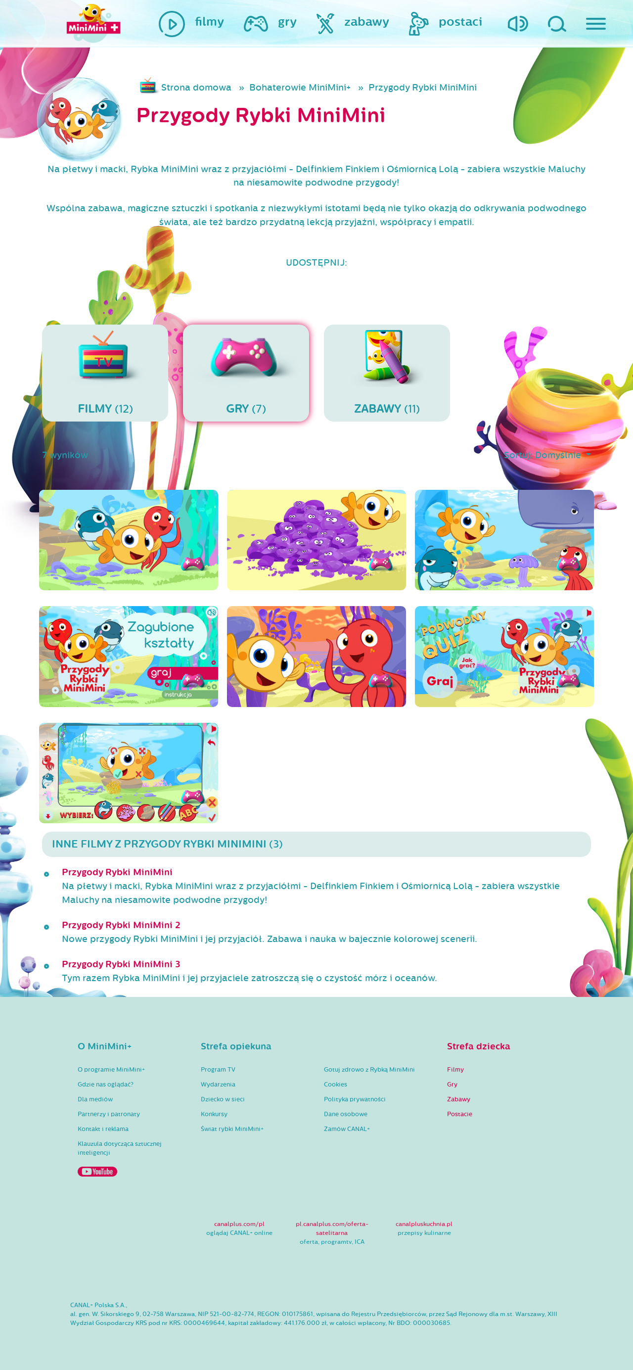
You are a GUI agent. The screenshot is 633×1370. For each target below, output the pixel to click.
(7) (246, 372)
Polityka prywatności (355, 1099)
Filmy (455, 1070)
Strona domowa (196, 87)
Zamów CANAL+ (347, 1129)
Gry (452, 1084)
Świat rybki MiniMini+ (232, 1129)
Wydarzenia (218, 1084)
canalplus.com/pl (239, 1224)
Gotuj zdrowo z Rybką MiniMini (369, 1070)
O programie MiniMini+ (111, 1070)
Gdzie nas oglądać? (106, 1084)
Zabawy (458, 1099)
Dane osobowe (345, 1114)
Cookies (335, 1084)
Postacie (459, 1114)
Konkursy (214, 1114)
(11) (387, 372)
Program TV (218, 1070)
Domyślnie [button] (559, 455)
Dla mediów (95, 1099)
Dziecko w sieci (223, 1099)
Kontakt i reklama (103, 1129)
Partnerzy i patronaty (109, 1114)
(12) (105, 372)
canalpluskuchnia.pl (424, 1224)
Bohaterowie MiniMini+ (300, 87)
